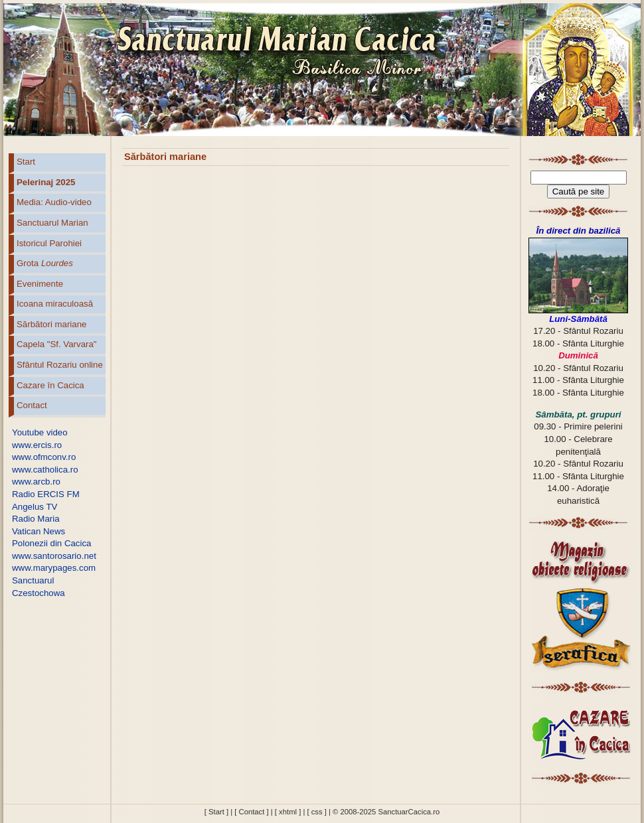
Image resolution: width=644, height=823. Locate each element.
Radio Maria (36, 519)
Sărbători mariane (51, 324)
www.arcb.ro (36, 481)
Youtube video (40, 432)
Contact (32, 405)
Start (26, 162)
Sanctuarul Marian (52, 223)
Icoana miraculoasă (55, 304)
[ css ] (316, 812)
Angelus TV (34, 507)
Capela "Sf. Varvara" (57, 344)
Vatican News (38, 531)
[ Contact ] (251, 812)
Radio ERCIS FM (46, 494)
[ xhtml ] (288, 812)
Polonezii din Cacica (51, 543)
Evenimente (40, 284)
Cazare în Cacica (50, 385)
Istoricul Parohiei (49, 243)
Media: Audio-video (54, 202)
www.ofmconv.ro (44, 457)
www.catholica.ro (45, 470)
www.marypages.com (54, 568)
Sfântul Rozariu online (60, 365)
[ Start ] (216, 812)
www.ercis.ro (37, 445)
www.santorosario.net (54, 556)
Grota (45, 263)
